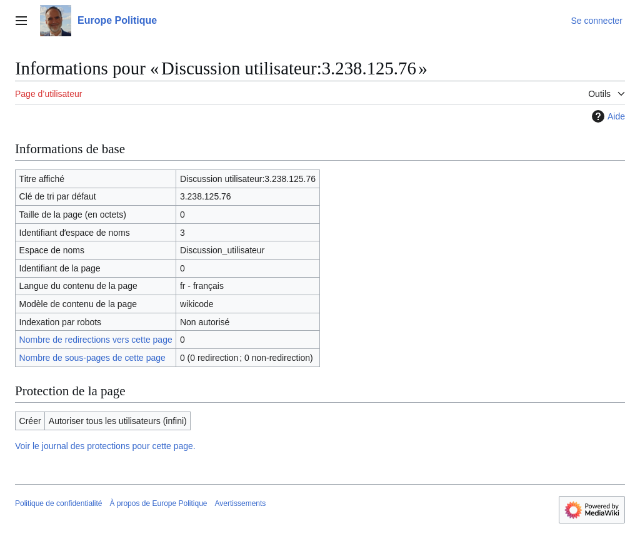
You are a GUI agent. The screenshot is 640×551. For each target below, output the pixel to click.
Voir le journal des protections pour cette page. (105, 446)
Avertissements (240, 503)
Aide (607, 116)
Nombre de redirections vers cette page (95, 340)
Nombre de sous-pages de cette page (92, 358)
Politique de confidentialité (58, 503)
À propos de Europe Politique (158, 503)
